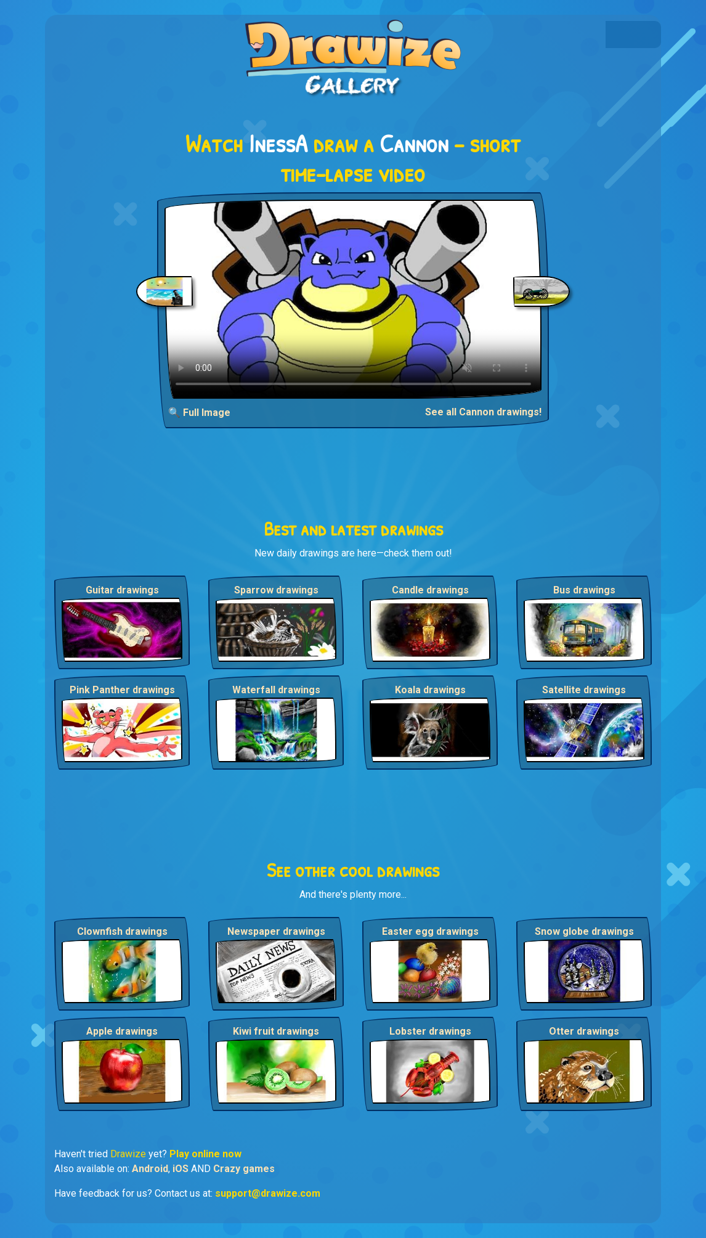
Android (150, 1169)
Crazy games (244, 1169)
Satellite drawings (584, 690)
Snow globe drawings (584, 931)
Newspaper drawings (276, 931)
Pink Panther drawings (122, 690)
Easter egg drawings (430, 931)
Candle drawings (430, 590)
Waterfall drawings (276, 690)
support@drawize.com (267, 1193)
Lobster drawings (430, 1031)
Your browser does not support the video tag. (353, 299)
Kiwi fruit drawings (276, 1031)
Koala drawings (430, 690)
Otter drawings (584, 1031)
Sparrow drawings (276, 590)
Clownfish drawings (122, 931)
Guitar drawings (122, 590)
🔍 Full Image (199, 412)
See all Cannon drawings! (483, 412)
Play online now (205, 1154)
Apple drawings (122, 1031)
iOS (180, 1169)
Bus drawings (584, 590)
